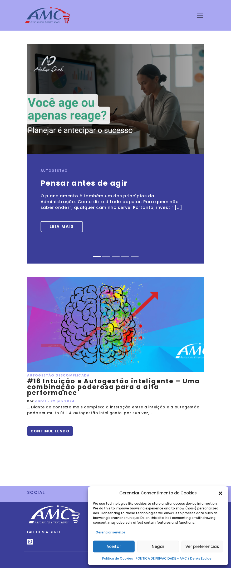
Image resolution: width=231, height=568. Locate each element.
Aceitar (113, 546)
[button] (220, 493)
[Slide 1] (97, 256)
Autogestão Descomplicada (58, 375)
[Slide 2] (106, 256)
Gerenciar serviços (111, 532)
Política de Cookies (117, 558)
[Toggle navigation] (200, 15)
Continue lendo (50, 431)
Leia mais (62, 226)
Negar (158, 546)
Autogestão (54, 170)
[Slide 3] (116, 256)
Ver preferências (202, 546)
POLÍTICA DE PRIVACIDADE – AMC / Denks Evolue (174, 558)
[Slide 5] (135, 256)
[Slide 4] (125, 256)
